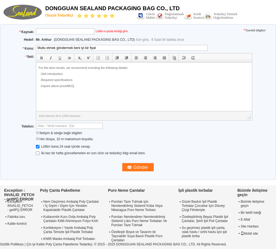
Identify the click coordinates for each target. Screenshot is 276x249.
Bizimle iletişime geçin (252, 204)
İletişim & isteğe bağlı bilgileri (59, 133)
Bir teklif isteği (251, 213)
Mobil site (249, 234)
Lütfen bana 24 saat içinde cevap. (63, 146)
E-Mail (245, 219)
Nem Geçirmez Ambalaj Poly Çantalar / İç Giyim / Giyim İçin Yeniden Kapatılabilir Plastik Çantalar (71, 206)
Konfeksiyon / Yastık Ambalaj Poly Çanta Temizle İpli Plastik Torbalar (68, 230)
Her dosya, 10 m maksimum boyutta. (65, 139)
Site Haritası (250, 226)
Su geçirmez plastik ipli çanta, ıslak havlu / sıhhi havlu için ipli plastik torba (204, 232)
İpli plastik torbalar (196, 190)
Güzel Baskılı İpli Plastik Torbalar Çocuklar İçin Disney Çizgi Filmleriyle (203, 206)
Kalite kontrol (16, 224)
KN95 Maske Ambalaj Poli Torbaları (69, 239)
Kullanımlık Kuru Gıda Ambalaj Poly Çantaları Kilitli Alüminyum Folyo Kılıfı (70, 219)
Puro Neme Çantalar (126, 190)
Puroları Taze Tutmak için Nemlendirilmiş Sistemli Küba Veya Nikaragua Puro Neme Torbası (136, 206)
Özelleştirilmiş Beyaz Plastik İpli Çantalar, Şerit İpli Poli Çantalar (205, 219)
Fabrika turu (16, 217)
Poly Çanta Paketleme (60, 190)
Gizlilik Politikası (12, 244)
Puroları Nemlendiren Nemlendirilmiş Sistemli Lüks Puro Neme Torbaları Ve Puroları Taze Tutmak (139, 221)
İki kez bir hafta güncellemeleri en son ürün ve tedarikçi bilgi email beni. (91, 153)
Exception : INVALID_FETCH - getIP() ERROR (20, 206)
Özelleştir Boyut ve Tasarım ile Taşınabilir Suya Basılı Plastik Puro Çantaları (136, 236)
